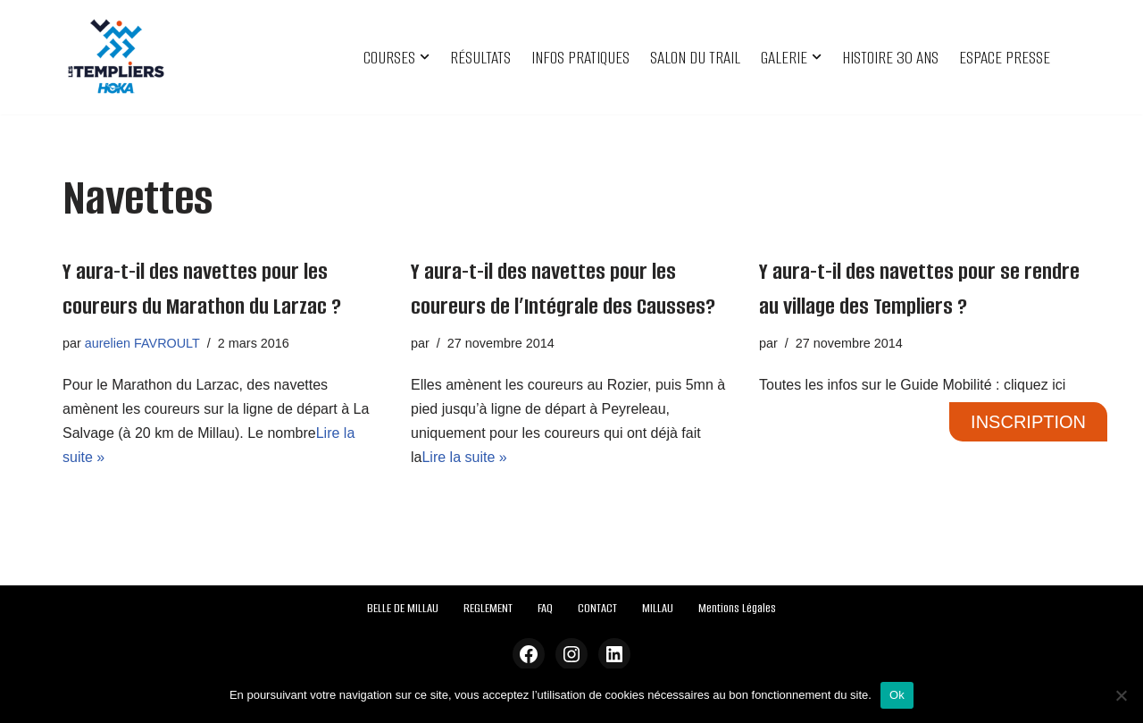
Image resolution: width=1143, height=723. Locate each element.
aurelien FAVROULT (142, 343)
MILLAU (657, 608)
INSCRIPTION (1028, 422)
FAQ (545, 608)
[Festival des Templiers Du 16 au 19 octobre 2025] (116, 57)
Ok (897, 695)
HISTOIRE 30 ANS (890, 58)
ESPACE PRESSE (1004, 58)
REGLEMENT (488, 608)
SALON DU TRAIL (695, 58)
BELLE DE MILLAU (402, 608)
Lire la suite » (463, 457)
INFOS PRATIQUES (580, 58)
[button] (425, 57)
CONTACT (597, 608)
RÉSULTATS (480, 58)
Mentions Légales (737, 608)
